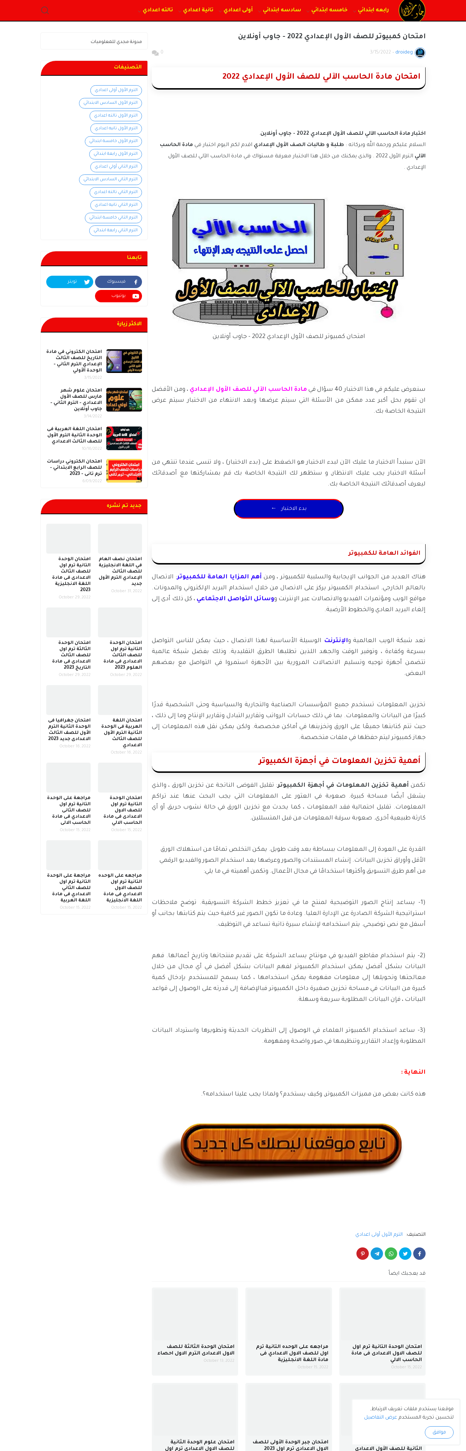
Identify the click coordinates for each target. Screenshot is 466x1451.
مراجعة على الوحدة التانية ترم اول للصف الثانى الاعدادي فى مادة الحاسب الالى (69, 811)
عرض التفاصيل (380, 1417)
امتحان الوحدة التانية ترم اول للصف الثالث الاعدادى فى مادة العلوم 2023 (122, 656)
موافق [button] (439, 1432)
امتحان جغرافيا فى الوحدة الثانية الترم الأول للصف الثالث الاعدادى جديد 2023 (69, 730)
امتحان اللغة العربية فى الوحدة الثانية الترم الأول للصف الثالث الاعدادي (74, 435)
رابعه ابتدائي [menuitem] (373, 10)
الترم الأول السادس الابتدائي (110, 103)
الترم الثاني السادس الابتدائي (110, 179)
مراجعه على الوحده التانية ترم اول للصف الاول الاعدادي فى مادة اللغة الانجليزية (292, 1353)
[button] (45, 10)
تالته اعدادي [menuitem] (158, 10)
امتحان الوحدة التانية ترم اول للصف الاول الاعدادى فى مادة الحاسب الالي (386, 1353)
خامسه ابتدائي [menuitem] (329, 10)
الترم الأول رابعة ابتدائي (116, 154)
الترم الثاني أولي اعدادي (116, 167)
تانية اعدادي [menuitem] (198, 10)
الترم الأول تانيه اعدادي (116, 128)
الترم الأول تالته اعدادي (116, 116)
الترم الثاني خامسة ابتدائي (113, 218)
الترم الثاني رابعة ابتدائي (116, 230)
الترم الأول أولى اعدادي (379, 1235)
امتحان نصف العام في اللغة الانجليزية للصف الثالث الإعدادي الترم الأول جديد (120, 572)
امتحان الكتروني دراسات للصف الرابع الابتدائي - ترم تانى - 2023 (74, 468)
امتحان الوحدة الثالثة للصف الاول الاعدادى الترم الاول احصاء (195, 1350)
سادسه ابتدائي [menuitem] (282, 10)
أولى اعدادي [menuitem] (238, 10)
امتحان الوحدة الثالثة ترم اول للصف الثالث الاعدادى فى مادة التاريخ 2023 (71, 656)
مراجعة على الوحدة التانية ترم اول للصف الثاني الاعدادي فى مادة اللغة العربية (69, 888)
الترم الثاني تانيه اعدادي (116, 205)
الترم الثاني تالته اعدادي (116, 192)
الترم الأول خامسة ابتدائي (113, 141)
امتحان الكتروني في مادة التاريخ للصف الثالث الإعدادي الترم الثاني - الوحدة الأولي (74, 361)
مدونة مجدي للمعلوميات (116, 42)
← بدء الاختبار (289, 509)
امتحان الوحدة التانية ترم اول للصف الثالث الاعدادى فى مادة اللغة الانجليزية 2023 (71, 575)
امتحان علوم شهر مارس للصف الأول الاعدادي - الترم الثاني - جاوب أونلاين (76, 400)
